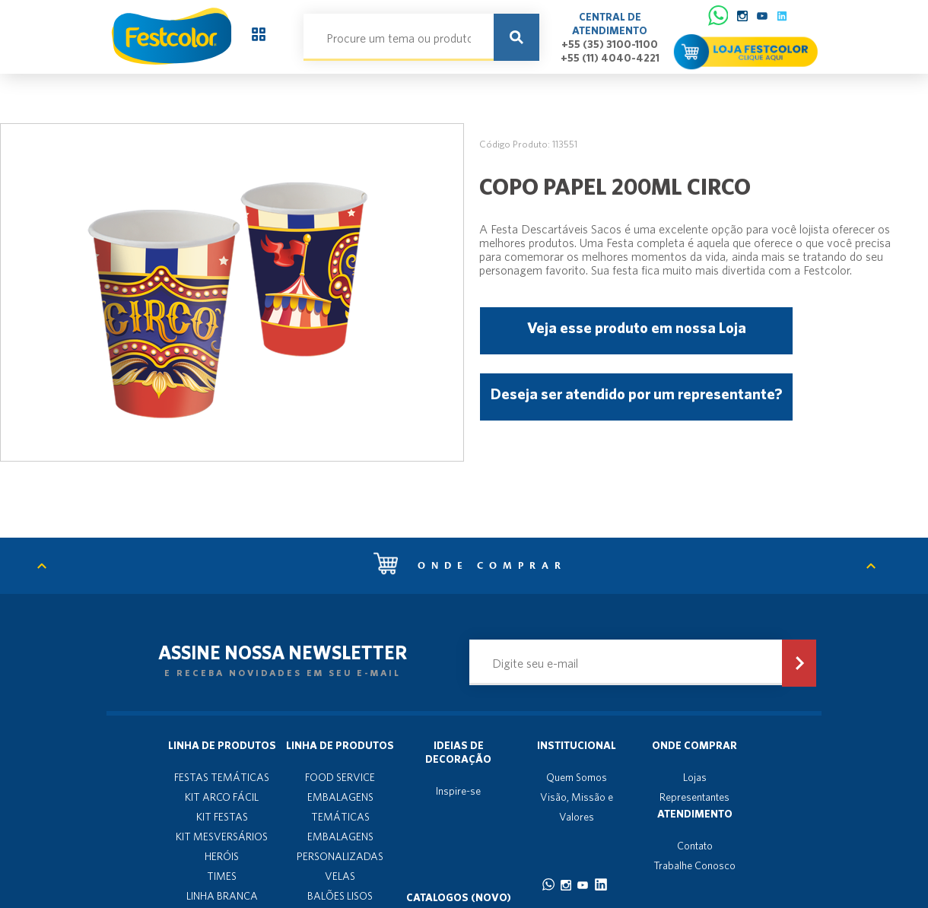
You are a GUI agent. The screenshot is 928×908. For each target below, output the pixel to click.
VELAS (340, 876)
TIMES (222, 876)
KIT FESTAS (222, 817)
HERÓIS (222, 856)
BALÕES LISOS (340, 896)
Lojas (695, 777)
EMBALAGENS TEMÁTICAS (340, 807)
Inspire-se (458, 791)
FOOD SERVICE (340, 777)
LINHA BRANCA (222, 896)
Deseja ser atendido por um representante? (636, 393)
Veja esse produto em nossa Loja (636, 327)
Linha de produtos (222, 745)
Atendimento (695, 814)
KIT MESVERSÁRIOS (222, 836)
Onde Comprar (694, 745)
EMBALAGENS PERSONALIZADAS (340, 846)
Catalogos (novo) (458, 897)
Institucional (576, 745)
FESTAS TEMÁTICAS (221, 777)
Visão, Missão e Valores (576, 807)
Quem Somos (576, 777)
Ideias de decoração (458, 752)
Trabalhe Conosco (694, 865)
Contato (695, 846)
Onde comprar (470, 566)
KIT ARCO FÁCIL (222, 797)
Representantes (694, 797)
